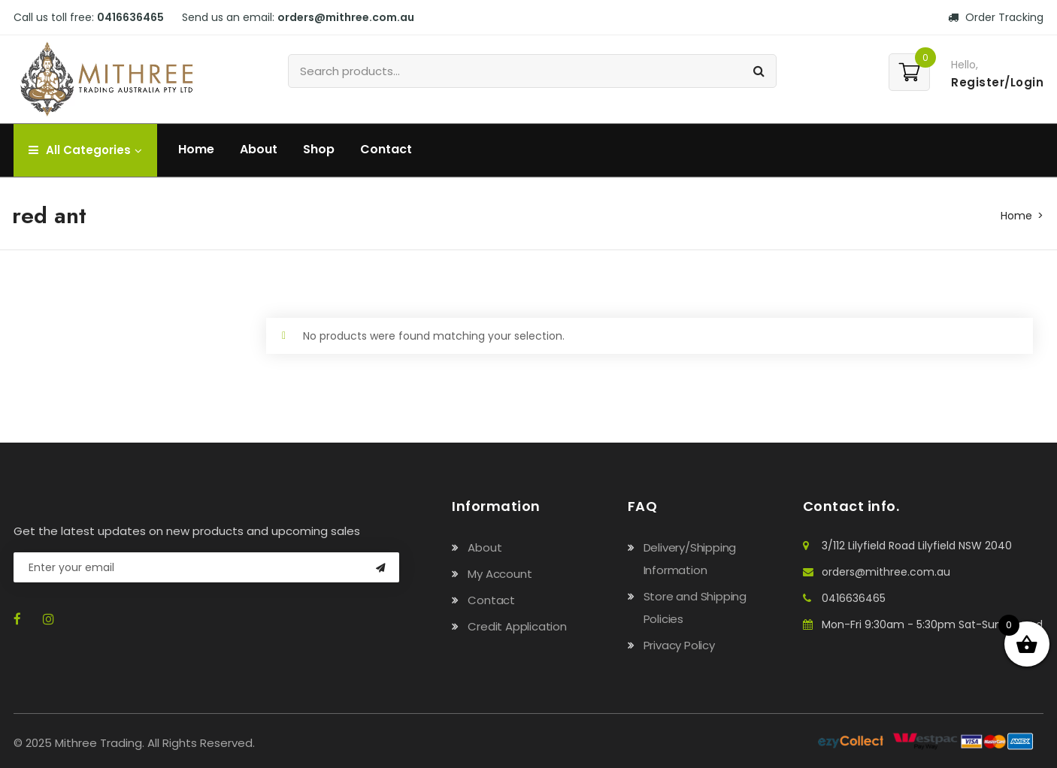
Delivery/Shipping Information (690, 559)
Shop (319, 149)
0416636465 (130, 17)
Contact (386, 149)
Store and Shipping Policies (695, 607)
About (258, 149)
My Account (500, 574)
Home (196, 149)
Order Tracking (995, 17)
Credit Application (517, 626)
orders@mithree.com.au (345, 17)
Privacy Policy (679, 645)
